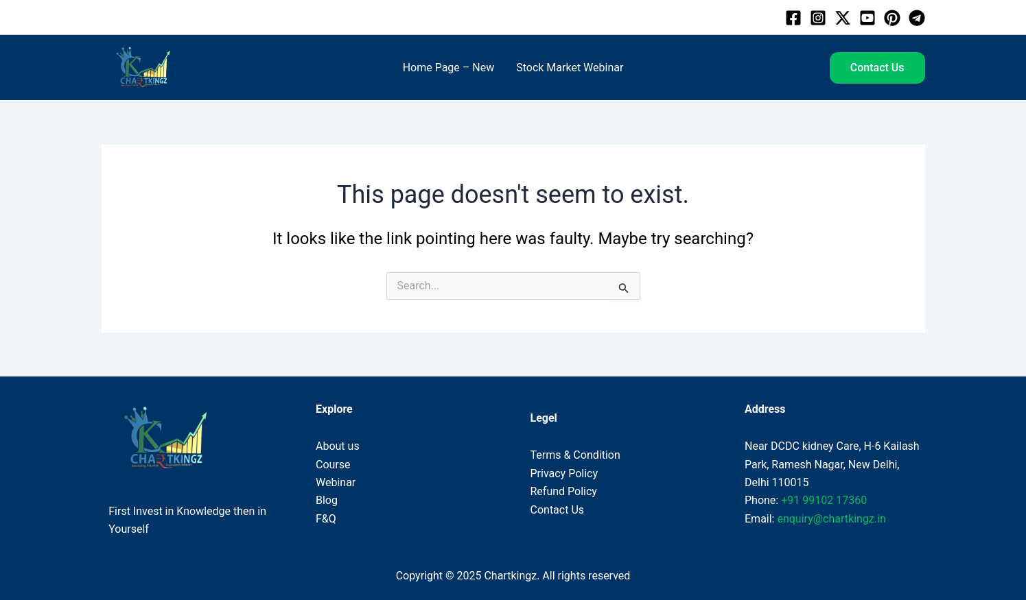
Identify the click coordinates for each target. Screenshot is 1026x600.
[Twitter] (843, 18)
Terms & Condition (575, 454)
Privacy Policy (564, 473)
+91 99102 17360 (824, 500)
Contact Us (558, 509)
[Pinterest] (892, 18)
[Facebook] (793, 18)
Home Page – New (449, 67)
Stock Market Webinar (569, 67)
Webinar (335, 482)
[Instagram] (818, 18)
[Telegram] (917, 18)
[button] (877, 68)
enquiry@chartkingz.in (831, 518)
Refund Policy (564, 491)
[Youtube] (867, 18)
